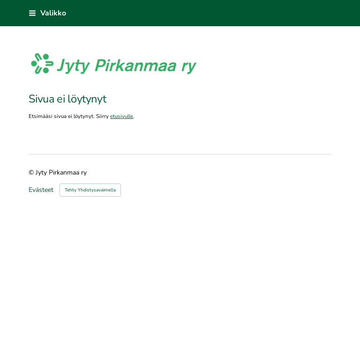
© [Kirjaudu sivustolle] (32, 172)
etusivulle (121, 116)
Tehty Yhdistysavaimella (90, 190)
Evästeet (41, 190)
